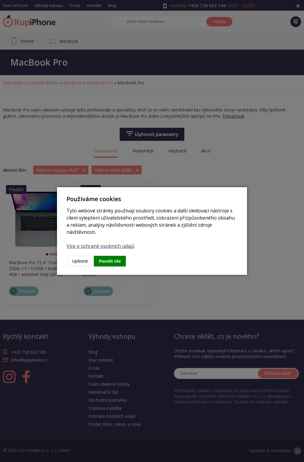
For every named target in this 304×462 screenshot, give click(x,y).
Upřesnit (80, 261)
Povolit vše (110, 261)
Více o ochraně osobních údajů (100, 246)
